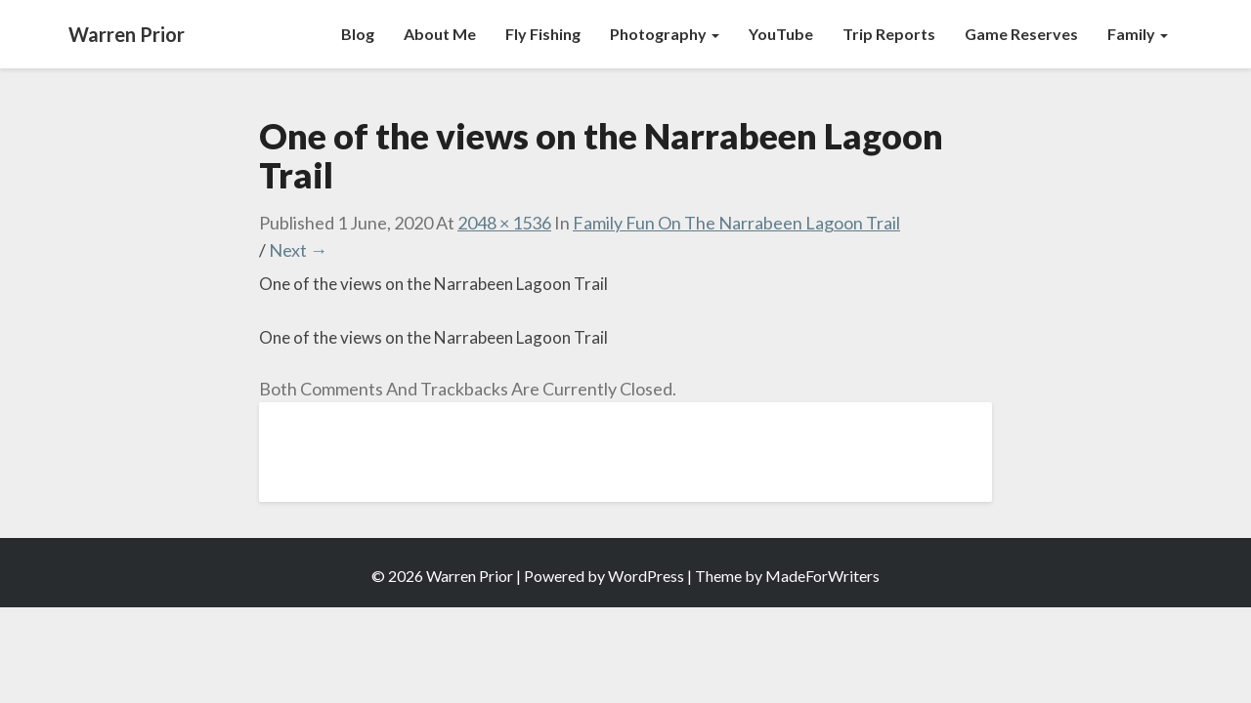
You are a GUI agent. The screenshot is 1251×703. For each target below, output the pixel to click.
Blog (357, 33)
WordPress (646, 575)
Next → (298, 250)
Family (1137, 33)
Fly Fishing (543, 33)
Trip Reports (888, 33)
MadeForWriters (822, 575)
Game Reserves (1021, 33)
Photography (664, 33)
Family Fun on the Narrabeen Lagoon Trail (736, 222)
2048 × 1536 (504, 222)
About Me (440, 33)
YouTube (781, 33)
